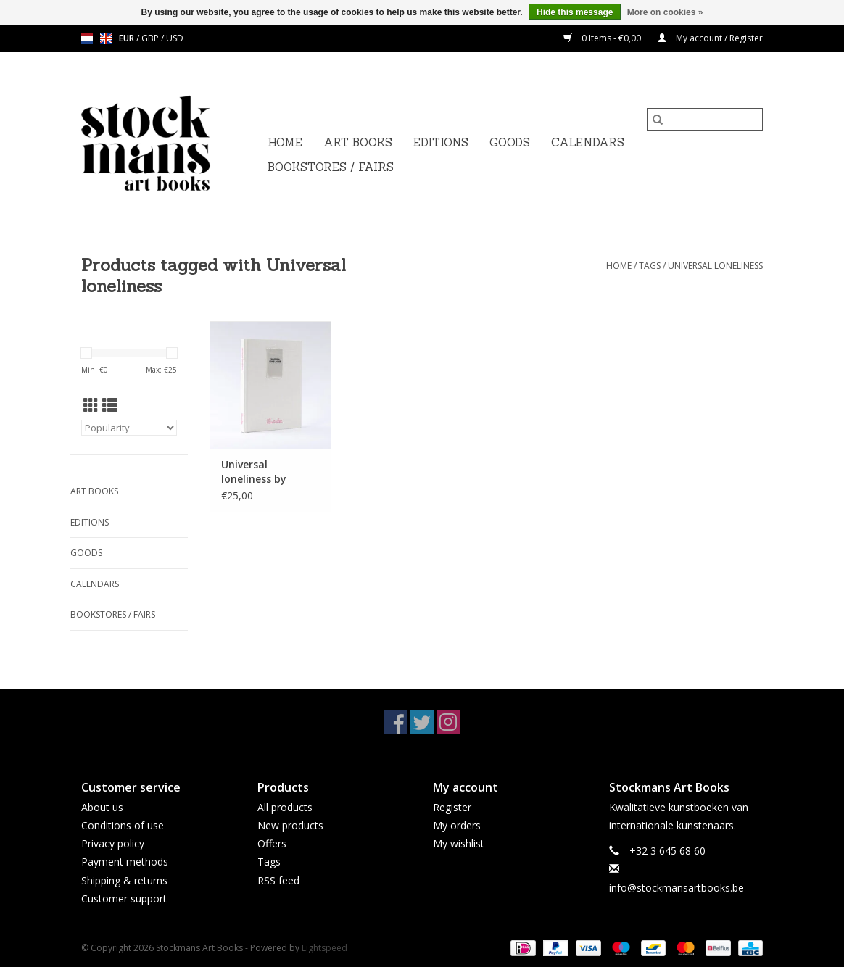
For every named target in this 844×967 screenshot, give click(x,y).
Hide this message (575, 12)
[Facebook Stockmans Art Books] (395, 722)
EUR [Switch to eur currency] (127, 38)
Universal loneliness (715, 266)
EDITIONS (440, 142)
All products (285, 807)
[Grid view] (91, 405)
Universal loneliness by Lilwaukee (253, 471)
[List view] (109, 405)
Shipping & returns (124, 880)
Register (452, 807)
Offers (271, 843)
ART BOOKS (357, 142)
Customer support (124, 898)
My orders (457, 825)
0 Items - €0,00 (603, 38)
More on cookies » (665, 12)
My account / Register (710, 38)
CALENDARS (587, 142)
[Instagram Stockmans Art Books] (448, 722)
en (106, 38)
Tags (650, 266)
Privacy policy (112, 843)
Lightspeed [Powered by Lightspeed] (324, 948)
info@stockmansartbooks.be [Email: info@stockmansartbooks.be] (676, 888)
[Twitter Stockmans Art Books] (422, 722)
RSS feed (278, 880)
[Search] (705, 119)
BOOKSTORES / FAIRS (331, 167)
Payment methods (124, 861)
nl (87, 38)
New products (290, 825)
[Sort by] (129, 428)
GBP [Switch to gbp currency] (151, 38)
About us (102, 807)
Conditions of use (122, 825)
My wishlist (458, 843)
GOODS (509, 142)
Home (285, 142)
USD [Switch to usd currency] (174, 38)
